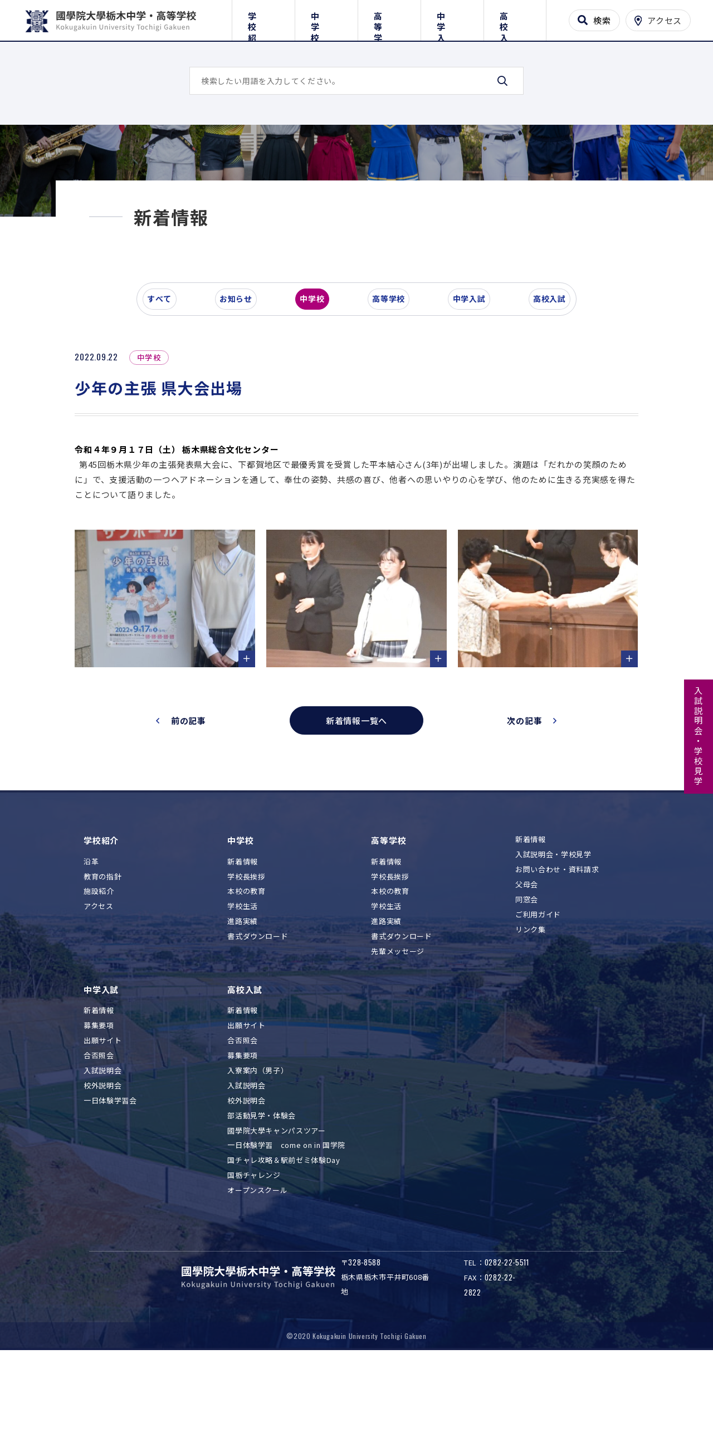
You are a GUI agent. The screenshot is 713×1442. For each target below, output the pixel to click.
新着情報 (242, 945)
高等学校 (389, 18)
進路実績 (242, 1004)
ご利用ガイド (538, 998)
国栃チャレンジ (254, 1258)
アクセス (99, 989)
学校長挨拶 (246, 960)
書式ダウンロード (257, 1019)
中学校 (326, 18)
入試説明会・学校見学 (699, 736)
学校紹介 (263, 18)
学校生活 (242, 989)
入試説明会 (102, 1154)
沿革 (91, 945)
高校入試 (515, 18)
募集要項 (99, 1108)
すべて (166, 386)
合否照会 (99, 1138)
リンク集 (530, 1012)
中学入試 (452, 18)
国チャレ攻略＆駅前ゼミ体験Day (283, 1243)
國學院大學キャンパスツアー (276, 1213)
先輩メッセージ (397, 1034)
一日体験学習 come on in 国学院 (286, 1228)
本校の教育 (246, 974)
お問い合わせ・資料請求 (557, 952)
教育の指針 (102, 960)
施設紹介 (99, 974)
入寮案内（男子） (257, 1154)
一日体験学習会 (110, 1184)
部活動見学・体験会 (261, 1199)
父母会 (526, 967)
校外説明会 (102, 1169)
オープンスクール (257, 1273)
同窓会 (526, 983)
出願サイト (102, 1123)
